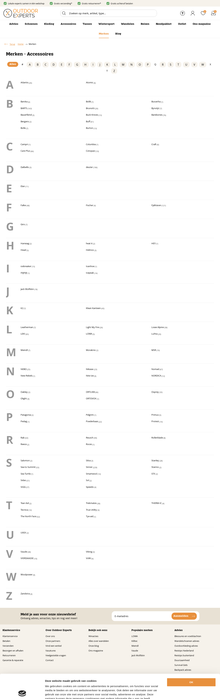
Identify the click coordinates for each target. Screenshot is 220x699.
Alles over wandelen (99, 640)
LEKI (25, 334)
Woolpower (28, 575)
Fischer (91, 205)
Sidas (25, 480)
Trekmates (93, 503)
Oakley (25, 392)
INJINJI (25, 273)
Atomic (91, 83)
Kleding (49, 24)
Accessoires (68, 24)
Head (25, 250)
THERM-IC (157, 503)
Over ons (50, 635)
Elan (25, 186)
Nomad (157, 369)
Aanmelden (180, 615)
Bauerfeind (27, 115)
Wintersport (106, 24)
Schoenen (31, 24)
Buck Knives (94, 115)
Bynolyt (156, 108)
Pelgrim (91, 415)
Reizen (145, 24)
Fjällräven (158, 205)
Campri (26, 144)
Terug (12, 44)
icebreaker (28, 266)
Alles (12, 64)
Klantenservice (10, 635)
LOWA (90, 334)
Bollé (90, 102)
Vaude (26, 552)
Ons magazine (202, 24)
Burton (91, 128)
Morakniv (92, 350)
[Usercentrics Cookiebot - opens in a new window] (22, 692)
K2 (23, 308)
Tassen (87, 24)
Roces (90, 444)
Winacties (93, 635)
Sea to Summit (30, 467)
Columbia (92, 144)
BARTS (26, 108)
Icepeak (91, 273)
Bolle (24, 128)
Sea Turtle (27, 474)
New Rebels (28, 376)
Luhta (156, 334)
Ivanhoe (91, 266)
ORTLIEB (92, 392)
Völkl (90, 558)
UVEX (25, 533)
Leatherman (28, 327)
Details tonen (190, 692)
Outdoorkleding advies (186, 645)
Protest (157, 422)
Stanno (156, 467)
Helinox (91, 250)
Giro (24, 225)
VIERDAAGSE (29, 558)
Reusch (91, 438)
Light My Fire (94, 327)
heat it (90, 244)
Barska (25, 102)
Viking (90, 552)
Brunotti (92, 108)
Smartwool (93, 474)
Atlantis (26, 83)
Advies (13, 24)
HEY (154, 244)
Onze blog (94, 645)
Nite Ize (91, 376)
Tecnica (26, 510)
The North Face (30, 516)
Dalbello (26, 167)
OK (191, 657)
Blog (118, 33)
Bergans (26, 122)
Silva (89, 461)
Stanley (157, 461)
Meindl (25, 350)
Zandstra (26, 594)
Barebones (158, 115)
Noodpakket (164, 24)
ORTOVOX (92, 399)
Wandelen (127, 24)
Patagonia (27, 415)
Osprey (156, 392)
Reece (25, 444)
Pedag (25, 422)
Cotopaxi (92, 151)
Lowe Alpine (159, 327)
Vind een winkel (54, 645)
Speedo (91, 487)
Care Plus (27, 151)
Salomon (26, 461)
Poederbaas (94, 422)
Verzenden (8, 645)
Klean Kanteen (95, 308)
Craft (155, 144)
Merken (104, 33)
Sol (89, 480)
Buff (90, 122)
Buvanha (157, 102)
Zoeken (63, 13)
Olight (25, 399)
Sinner (91, 467)
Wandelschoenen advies (186, 640)
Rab (24, 438)
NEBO (25, 369)
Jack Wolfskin (29, 289)
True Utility (93, 510)
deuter (91, 167)
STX (154, 474)
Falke (25, 205)
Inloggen (193, 13)
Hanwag (26, 244)
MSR (155, 350)
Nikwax (91, 369)
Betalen (6, 640)
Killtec (134, 640)
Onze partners (53, 640)
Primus (156, 415)
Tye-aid (91, 516)
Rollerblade (158, 438)
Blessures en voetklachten (187, 635)
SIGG (25, 487)
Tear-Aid (26, 503)
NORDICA (158, 376)
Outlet (182, 24)
